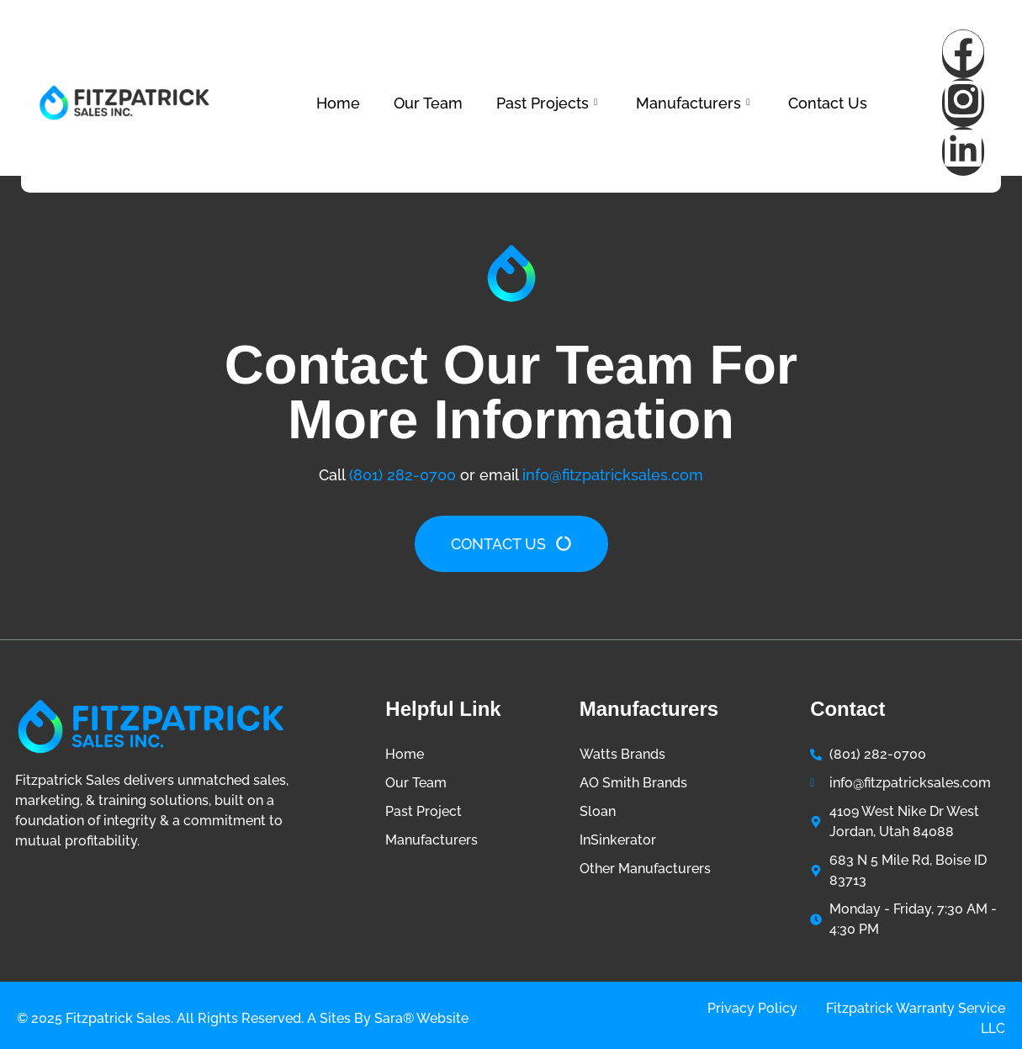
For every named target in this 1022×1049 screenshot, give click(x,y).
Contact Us (827, 103)
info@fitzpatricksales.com (612, 475)
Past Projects (546, 103)
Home (338, 103)
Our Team (428, 103)
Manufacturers (692, 103)
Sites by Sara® (367, 1018)
